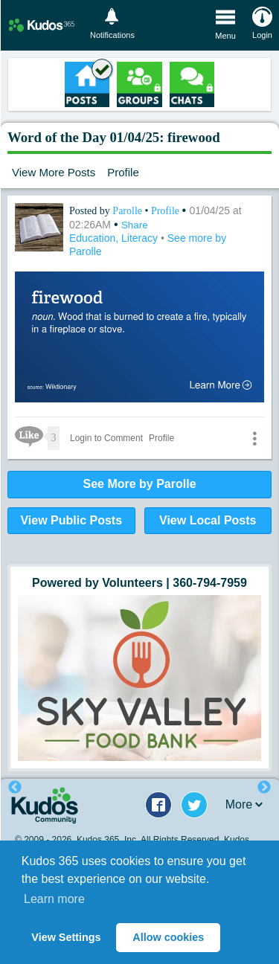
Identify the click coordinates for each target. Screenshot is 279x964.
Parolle (128, 210)
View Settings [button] (65, 937)
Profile (123, 172)
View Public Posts (71, 520)
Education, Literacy (115, 238)
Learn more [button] (54, 899)
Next (264, 787)
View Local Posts (207, 520)
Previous (14, 787)
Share (134, 225)
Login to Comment (106, 438)
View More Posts (53, 172)
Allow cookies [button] (168, 937)
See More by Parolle (139, 484)
